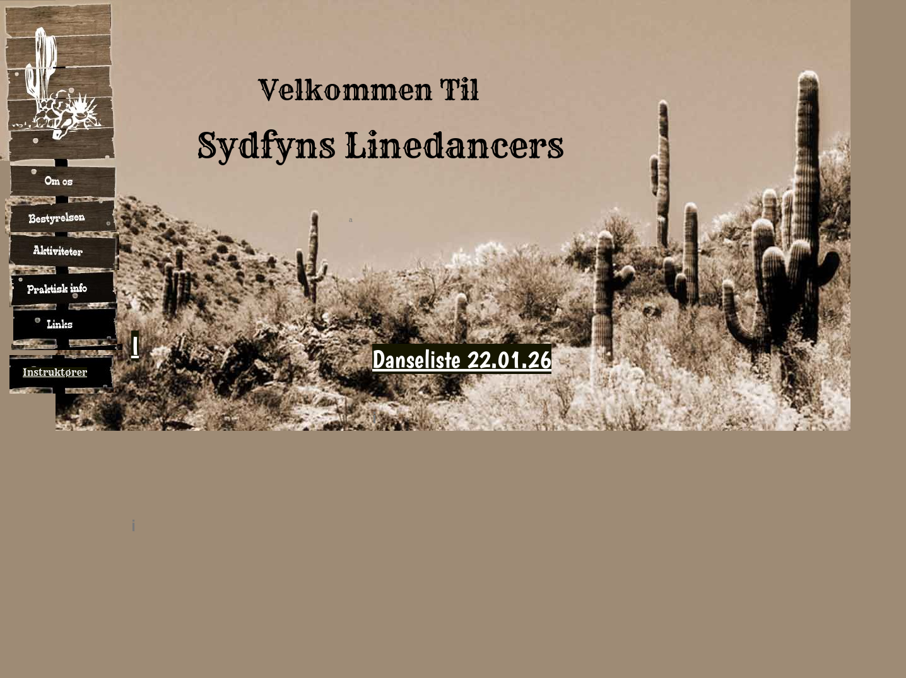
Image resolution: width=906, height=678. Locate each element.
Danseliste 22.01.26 (461, 359)
